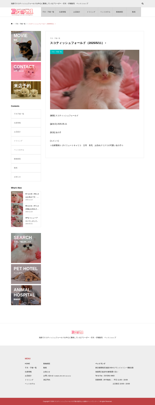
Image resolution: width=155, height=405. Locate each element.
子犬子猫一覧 (19, 114)
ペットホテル (105, 12)
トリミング (91, 12)
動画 (133, 12)
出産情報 (62, 12)
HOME (27, 364)
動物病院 (119, 12)
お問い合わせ (48, 376)
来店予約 (46, 380)
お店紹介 (76, 12)
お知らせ (17, 177)
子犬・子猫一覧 (48, 12)
